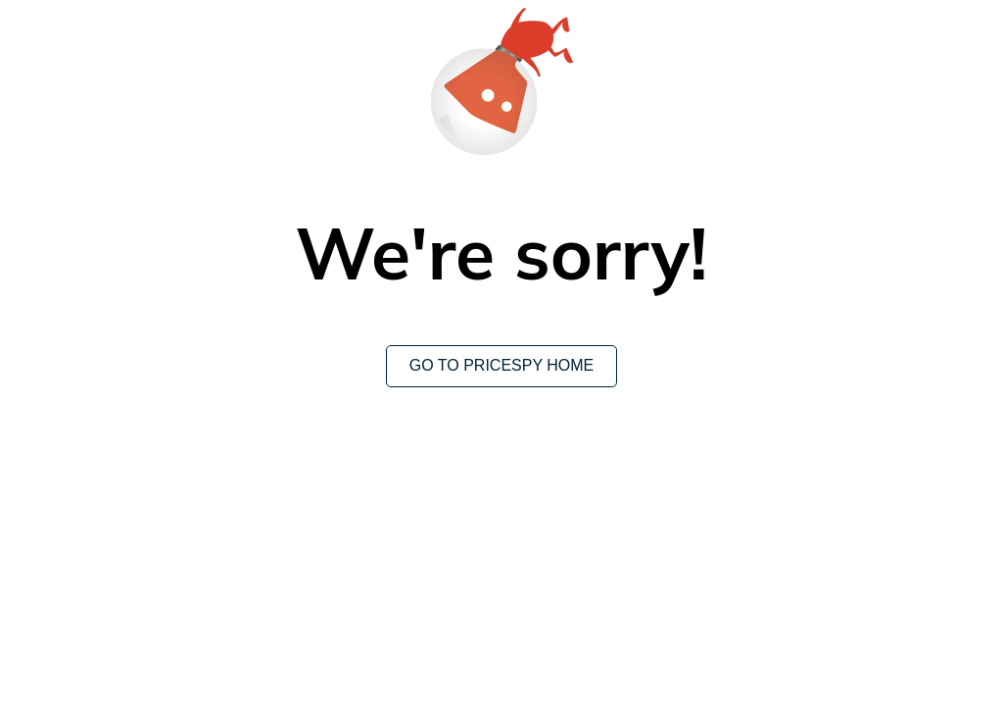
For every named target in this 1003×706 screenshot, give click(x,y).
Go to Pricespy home (502, 365)
